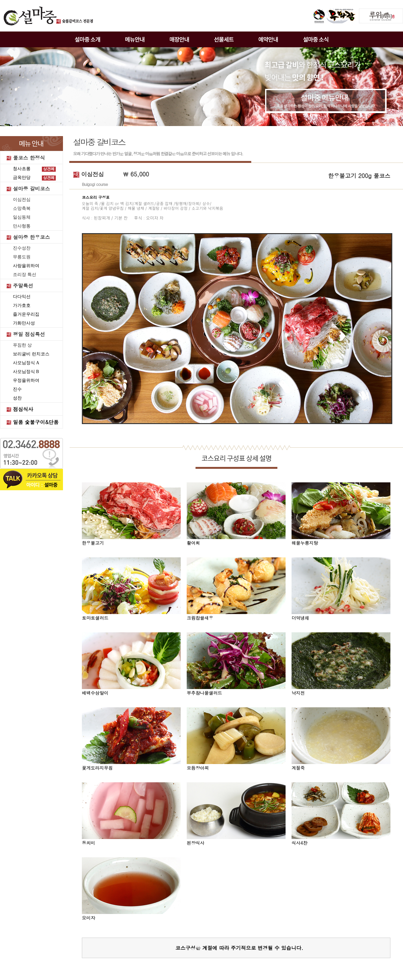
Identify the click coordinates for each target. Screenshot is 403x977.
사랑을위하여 (26, 265)
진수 (17, 389)
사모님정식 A (26, 362)
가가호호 (22, 305)
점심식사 (23, 409)
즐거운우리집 (26, 314)
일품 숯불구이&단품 (36, 422)
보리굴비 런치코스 (31, 354)
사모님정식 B (26, 371)
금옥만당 (22, 177)
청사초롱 (22, 168)
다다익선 (22, 296)
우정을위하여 (26, 380)
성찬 (17, 398)
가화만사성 (24, 323)
